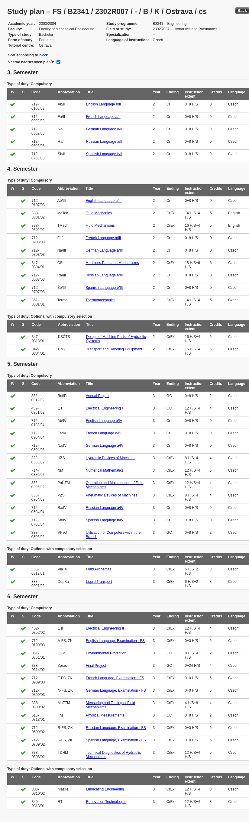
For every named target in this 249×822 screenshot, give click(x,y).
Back (242, 10)
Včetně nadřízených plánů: (31, 62)
